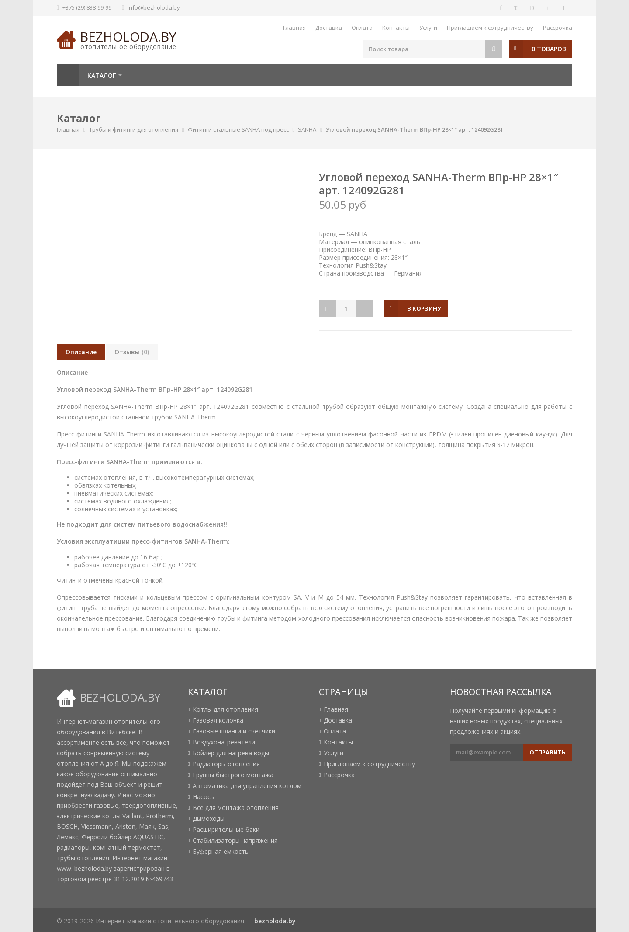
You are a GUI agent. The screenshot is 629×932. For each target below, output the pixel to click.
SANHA (307, 129)
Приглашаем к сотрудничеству (490, 27)
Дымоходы (209, 819)
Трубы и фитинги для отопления (133, 129)
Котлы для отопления (225, 709)
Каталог (101, 75)
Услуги (428, 27)
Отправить (547, 752)
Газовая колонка (218, 720)
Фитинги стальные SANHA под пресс (238, 129)
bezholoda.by (128, 36)
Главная (294, 27)
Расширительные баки (226, 830)
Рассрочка (557, 27)
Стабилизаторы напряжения (235, 841)
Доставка (328, 27)
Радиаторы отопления (226, 764)
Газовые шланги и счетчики (234, 731)
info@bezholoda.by (154, 7)
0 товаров (549, 49)
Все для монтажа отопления (236, 808)
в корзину (424, 308)
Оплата (362, 27)
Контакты (396, 27)
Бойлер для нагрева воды (231, 753)
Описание (81, 352)
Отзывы (131, 352)
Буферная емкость (221, 851)
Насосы (204, 797)
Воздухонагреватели (224, 742)
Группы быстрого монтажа (233, 775)
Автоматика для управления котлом (247, 786)
